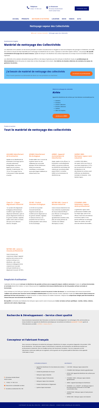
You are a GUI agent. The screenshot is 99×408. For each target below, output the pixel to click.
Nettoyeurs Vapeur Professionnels (45, 378)
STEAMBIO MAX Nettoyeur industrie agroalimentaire (80, 370)
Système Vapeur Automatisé (44, 387)
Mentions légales (48, 405)
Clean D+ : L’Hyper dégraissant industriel (14, 203)
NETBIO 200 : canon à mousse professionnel (14, 250)
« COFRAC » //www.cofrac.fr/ (44, 324)
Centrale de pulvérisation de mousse (46, 371)
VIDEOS (71, 19)
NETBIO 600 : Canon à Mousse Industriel (60, 203)
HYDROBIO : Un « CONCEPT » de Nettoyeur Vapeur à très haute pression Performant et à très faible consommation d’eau (80, 387)
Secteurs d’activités (42, 33)
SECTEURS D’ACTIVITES (40, 19)
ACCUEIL (16, 19)
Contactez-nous (82, 8)
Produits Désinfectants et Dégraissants (46, 384)
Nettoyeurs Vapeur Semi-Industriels (45, 381)
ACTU (79, 19)
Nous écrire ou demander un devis (15, 385)
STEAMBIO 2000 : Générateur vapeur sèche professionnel (81, 204)
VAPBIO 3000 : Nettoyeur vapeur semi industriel (83, 156)
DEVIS (64, 19)
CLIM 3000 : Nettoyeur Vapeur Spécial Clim (77, 367)
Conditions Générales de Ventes (68, 405)
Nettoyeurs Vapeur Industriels (44, 375)
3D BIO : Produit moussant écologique (37, 203)
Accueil (34, 33)
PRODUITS (25, 19)
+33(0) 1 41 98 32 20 (12, 382)
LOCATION (55, 19)
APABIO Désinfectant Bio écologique (37, 155)
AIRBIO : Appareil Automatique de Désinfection (58, 156)
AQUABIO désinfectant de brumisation (15, 155)
